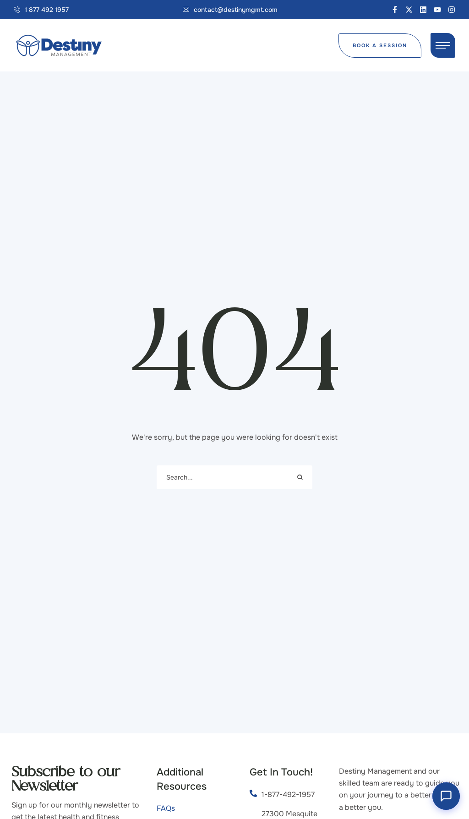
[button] (41, 10)
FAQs (166, 808)
